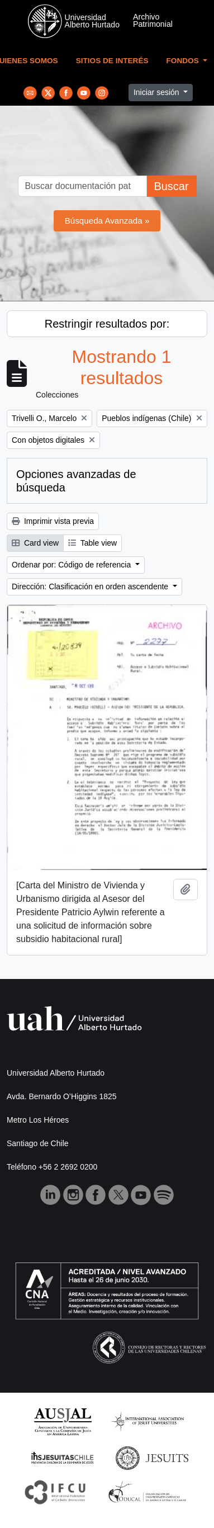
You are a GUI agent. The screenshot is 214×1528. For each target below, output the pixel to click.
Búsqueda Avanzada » (107, 220)
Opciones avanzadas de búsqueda (76, 481)
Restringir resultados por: (107, 324)
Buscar (171, 186)
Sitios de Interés (112, 60)
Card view (35, 542)
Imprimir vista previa (53, 521)
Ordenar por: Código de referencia (72, 564)
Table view (92, 542)
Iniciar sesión (158, 92)
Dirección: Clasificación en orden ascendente (91, 586)
